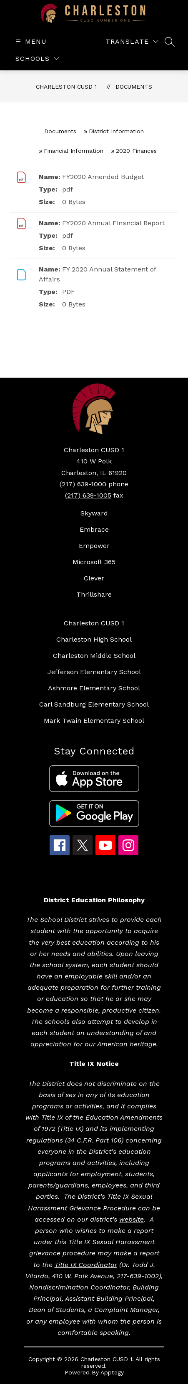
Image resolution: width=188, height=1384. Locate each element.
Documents (133, 86)
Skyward (94, 513)
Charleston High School (94, 639)
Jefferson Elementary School (94, 672)
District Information (116, 131)
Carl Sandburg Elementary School (94, 704)
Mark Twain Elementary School (94, 720)
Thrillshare (94, 594)
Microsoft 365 (94, 562)
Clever (94, 578)
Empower (94, 546)
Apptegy (112, 1372)
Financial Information (73, 150)
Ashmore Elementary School (94, 688)
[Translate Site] (131, 41)
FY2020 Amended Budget (103, 177)
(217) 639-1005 (88, 495)
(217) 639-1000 (83, 484)
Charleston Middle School (94, 656)
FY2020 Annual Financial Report (113, 223)
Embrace (94, 529)
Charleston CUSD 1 (66, 86)
